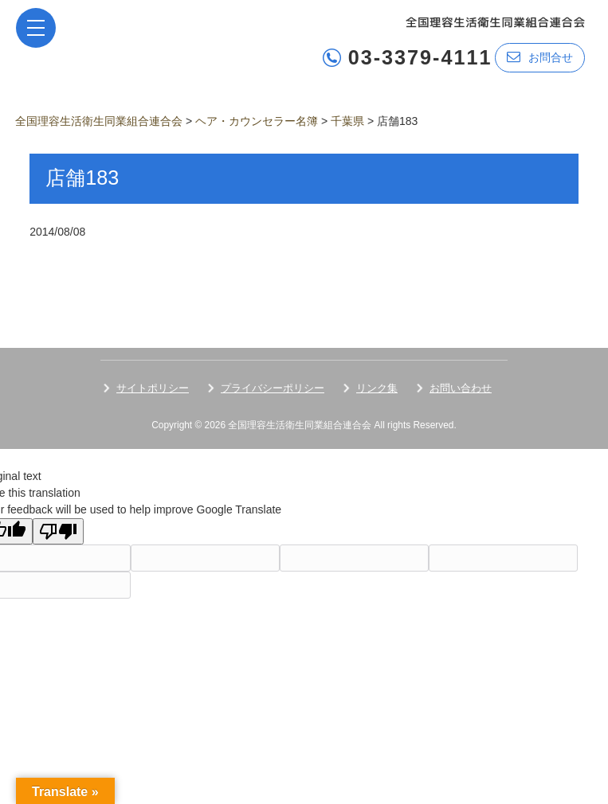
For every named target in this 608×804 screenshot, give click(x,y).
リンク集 (377, 388)
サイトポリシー (152, 388)
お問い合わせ (461, 388)
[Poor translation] (58, 531)
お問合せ (540, 57)
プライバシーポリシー (272, 388)
